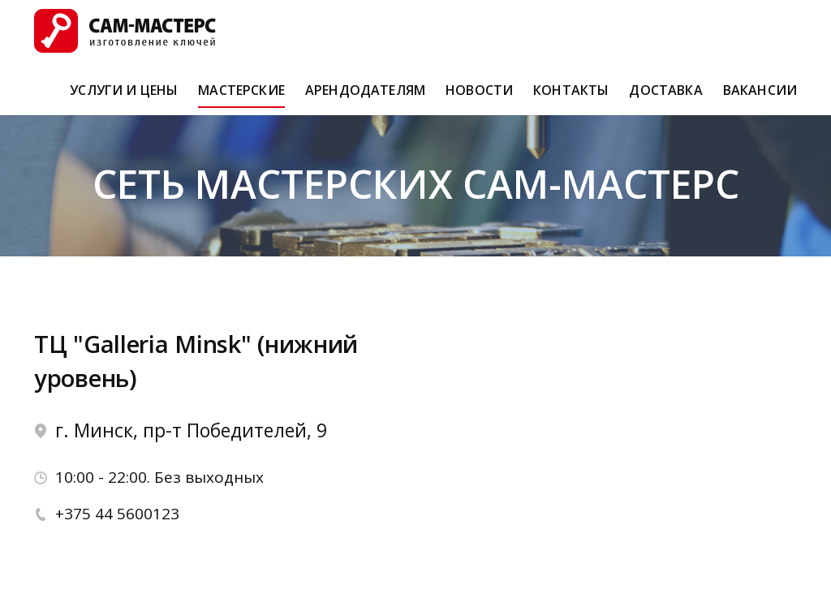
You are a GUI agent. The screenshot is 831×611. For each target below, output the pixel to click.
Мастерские (241, 97)
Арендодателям (365, 97)
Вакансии (760, 97)
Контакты (571, 97)
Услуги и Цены (124, 97)
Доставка (665, 97)
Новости (479, 97)
